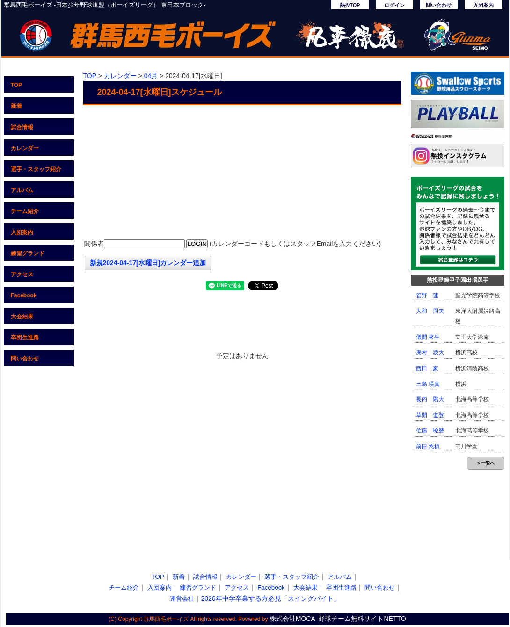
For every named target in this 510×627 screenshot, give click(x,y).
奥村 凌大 (430, 352)
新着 (16, 106)
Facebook (24, 295)
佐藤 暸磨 (430, 430)
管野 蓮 (427, 295)
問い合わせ (439, 5)
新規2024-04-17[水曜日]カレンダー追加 (148, 263)
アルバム (22, 190)
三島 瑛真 (428, 384)
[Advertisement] (242, 173)
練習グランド (27, 253)
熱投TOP (350, 5)
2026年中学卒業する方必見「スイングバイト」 (270, 598)
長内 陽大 (430, 399)
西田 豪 (427, 368)
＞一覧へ (485, 463)
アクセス (22, 274)
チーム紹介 (25, 211)
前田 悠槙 (428, 446)
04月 (151, 75)
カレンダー (25, 148)
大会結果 (22, 316)
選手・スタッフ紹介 (36, 169)
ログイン (394, 5)
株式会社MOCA (292, 618)
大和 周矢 (430, 311)
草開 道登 (430, 415)
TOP (16, 85)
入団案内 (483, 5)
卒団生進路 (25, 337)
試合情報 (22, 127)
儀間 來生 (428, 337)
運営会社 (182, 598)
